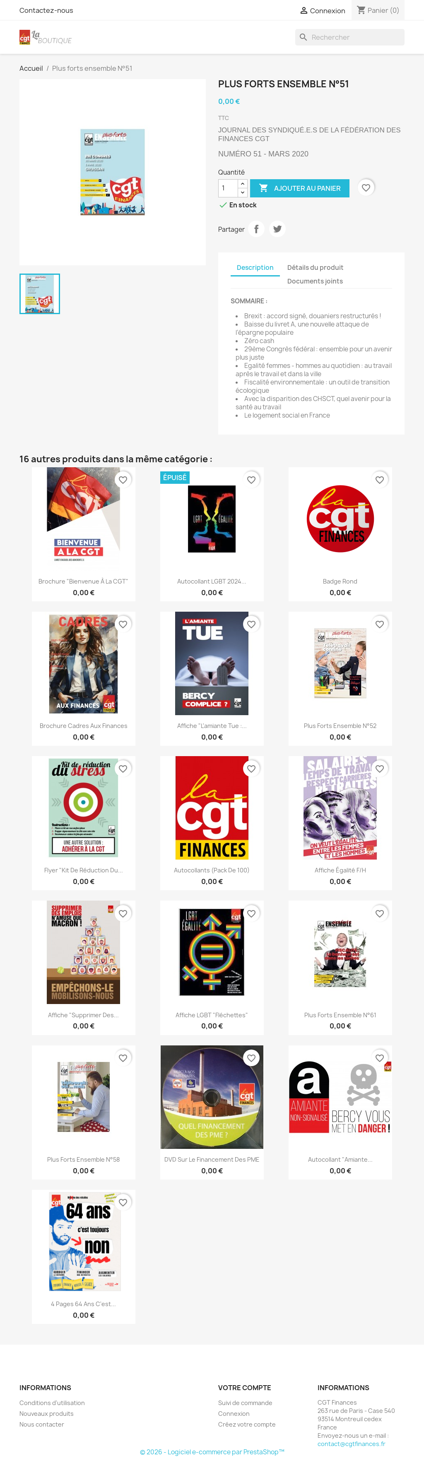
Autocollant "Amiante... (340, 1159)
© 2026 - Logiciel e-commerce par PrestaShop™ (212, 1452)
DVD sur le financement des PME (212, 1159)
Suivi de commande (245, 1403)
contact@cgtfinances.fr (351, 1444)
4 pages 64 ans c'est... (83, 1304)
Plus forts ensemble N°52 (340, 726)
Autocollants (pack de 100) (212, 870)
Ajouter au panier (300, 188)
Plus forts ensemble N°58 (83, 1159)
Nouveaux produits (46, 1413)
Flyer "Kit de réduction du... (83, 870)
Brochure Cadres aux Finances (84, 726)
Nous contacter (41, 1424)
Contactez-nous (46, 10)
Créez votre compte (247, 1424)
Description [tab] (255, 267)
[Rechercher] (350, 37)
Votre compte (244, 1387)
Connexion (234, 1413)
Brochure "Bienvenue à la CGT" (83, 581)
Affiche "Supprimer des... (83, 1015)
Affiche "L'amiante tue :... (212, 726)
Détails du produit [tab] (315, 267)
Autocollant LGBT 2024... (211, 581)
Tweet (277, 229)
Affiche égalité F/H (340, 870)
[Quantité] (228, 188)
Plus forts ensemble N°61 (340, 1015)
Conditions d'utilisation (52, 1403)
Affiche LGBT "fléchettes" (212, 1015)
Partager (256, 229)
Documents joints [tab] (315, 281)
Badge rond (340, 581)
